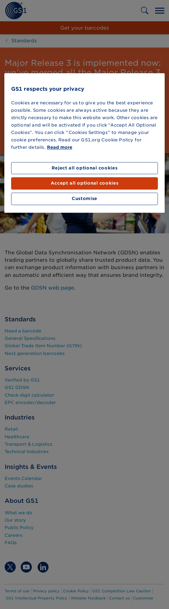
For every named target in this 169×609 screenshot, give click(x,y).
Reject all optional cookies (85, 167)
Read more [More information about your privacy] (59, 147)
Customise (84, 198)
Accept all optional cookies (85, 183)
